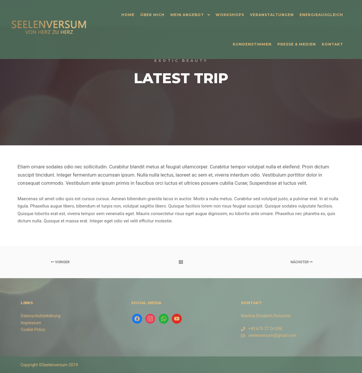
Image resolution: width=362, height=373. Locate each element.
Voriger (60, 262)
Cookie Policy (33, 329)
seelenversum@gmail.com (268, 335)
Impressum (31, 322)
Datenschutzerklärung (40, 315)
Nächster (302, 262)
